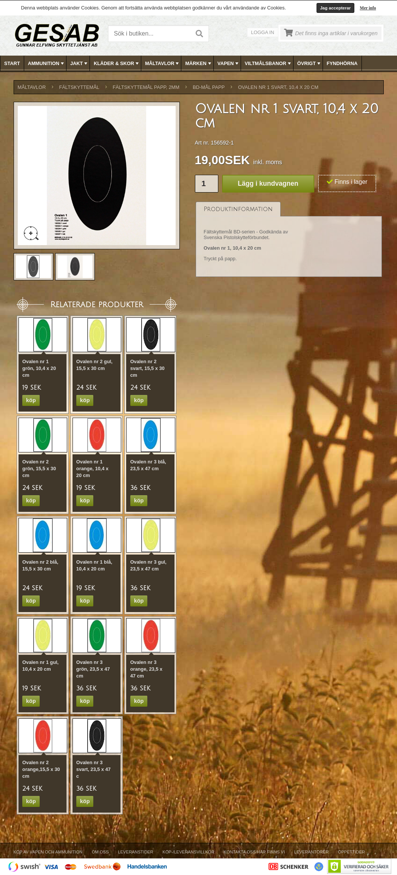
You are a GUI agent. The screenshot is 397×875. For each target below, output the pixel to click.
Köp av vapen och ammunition (48, 852)
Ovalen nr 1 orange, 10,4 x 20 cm (92, 468)
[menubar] (198, 63)
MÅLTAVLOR (162, 64)
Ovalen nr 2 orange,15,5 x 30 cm (41, 769)
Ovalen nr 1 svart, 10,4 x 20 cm (278, 87)
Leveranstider (135, 852)
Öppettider (351, 852)
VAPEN (229, 64)
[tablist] (289, 239)
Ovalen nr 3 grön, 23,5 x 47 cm (93, 669)
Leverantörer (311, 852)
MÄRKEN (198, 64)
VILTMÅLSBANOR (268, 64)
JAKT (79, 64)
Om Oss (100, 852)
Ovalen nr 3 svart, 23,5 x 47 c (93, 769)
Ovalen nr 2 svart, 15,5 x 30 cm (147, 368)
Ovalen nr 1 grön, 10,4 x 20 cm (39, 368)
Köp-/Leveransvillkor (188, 852)
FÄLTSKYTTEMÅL (79, 87)
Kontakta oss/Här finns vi (254, 852)
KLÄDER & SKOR (117, 64)
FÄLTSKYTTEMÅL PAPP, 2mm (146, 87)
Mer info (368, 8)
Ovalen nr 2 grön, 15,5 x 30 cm (39, 468)
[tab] (238, 209)
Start (12, 63)
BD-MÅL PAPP (209, 87)
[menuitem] (12, 63)
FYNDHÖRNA (342, 63)
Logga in (262, 32)
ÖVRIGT (309, 64)
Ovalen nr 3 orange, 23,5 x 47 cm (146, 669)
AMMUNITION (46, 64)
